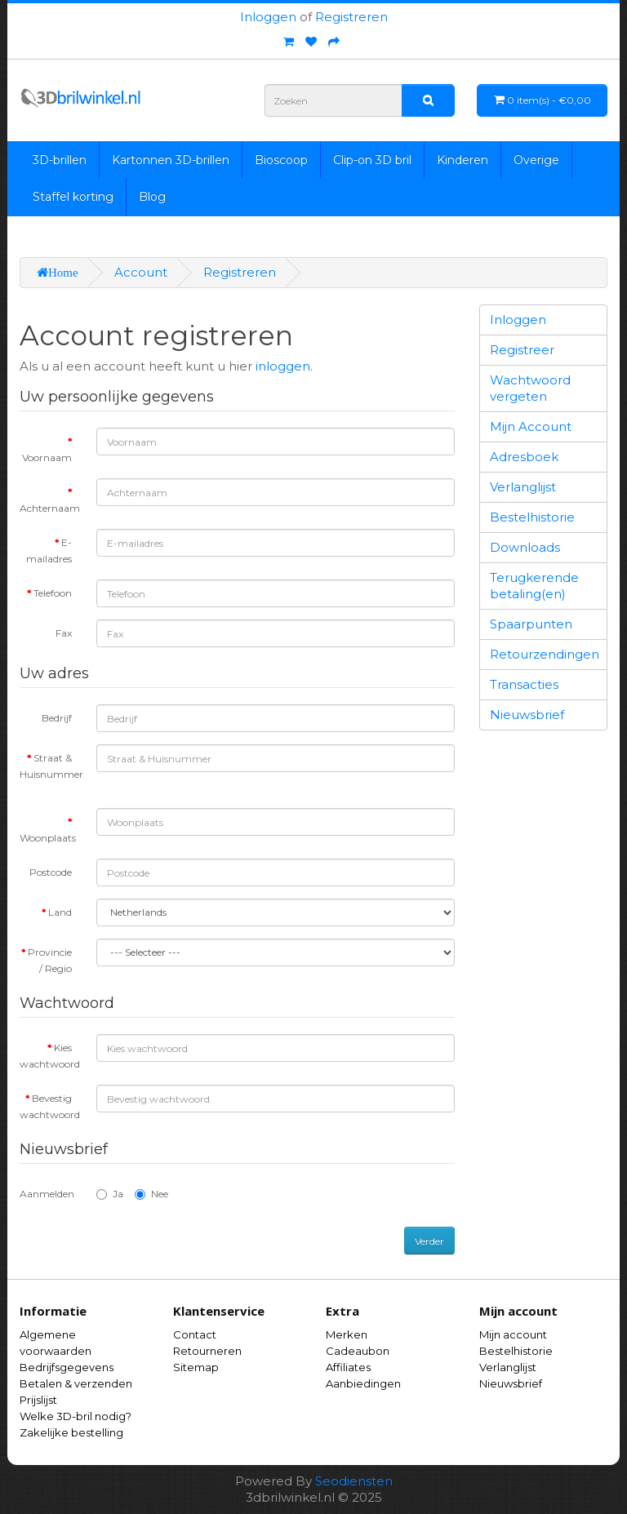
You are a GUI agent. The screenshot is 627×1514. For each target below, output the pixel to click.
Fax (64, 633)
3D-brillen (60, 160)
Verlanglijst (523, 487)
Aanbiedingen (363, 1383)
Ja (109, 1194)
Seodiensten (354, 1481)
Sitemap (196, 1367)
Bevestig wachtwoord (50, 1106)
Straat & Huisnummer (51, 766)
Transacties (524, 684)
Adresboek (524, 456)
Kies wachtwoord (50, 1055)
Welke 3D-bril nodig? (75, 1416)
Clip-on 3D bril (372, 160)
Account (140, 272)
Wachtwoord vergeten (530, 388)
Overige (536, 160)
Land (60, 912)
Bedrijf (57, 718)
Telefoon (52, 593)
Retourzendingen (544, 654)
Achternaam (50, 508)
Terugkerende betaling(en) (534, 586)
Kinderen (462, 160)
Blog (152, 196)
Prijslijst (38, 1399)
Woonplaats (48, 838)
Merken (346, 1334)
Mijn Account (530, 426)
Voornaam (47, 457)
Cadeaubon (357, 1350)
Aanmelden (47, 1194)
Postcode (50, 872)
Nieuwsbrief (527, 714)
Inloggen (268, 16)
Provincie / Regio (50, 960)
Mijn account (513, 1334)
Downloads (525, 547)
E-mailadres (49, 550)
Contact (194, 1334)
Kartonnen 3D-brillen (170, 160)
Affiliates (348, 1367)
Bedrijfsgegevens (66, 1367)
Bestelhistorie (532, 517)
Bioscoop (281, 160)
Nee (151, 1194)
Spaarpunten (531, 624)
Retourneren (207, 1350)
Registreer (522, 349)
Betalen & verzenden (76, 1383)
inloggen (283, 366)
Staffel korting (73, 196)
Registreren (351, 16)
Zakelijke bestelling (71, 1432)
